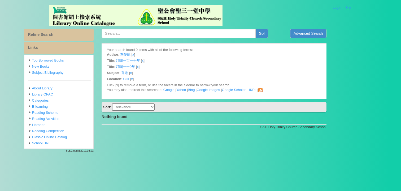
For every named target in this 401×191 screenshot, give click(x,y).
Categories (63, 100)
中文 (348, 8)
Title (133, 61)
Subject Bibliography (71, 73)
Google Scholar (257, 90)
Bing (214, 90)
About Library (65, 88)
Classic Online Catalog (72, 137)
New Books (64, 66)
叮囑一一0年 (148, 67)
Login (337, 8)
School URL (64, 143)
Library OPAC (65, 94)
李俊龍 (148, 55)
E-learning (63, 106)
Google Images (231, 90)
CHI (149, 79)
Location (137, 79)
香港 (148, 73)
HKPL (275, 90)
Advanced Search (331, 33)
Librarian (62, 125)
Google (192, 90)
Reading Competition (71, 131)
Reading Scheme (68, 113)
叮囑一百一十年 (151, 61)
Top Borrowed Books (71, 60)
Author (136, 55)
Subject (136, 73)
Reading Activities (69, 119)
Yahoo (205, 90)
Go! (285, 33)
